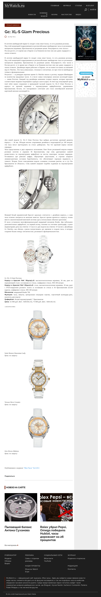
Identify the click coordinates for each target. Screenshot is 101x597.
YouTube (47, 561)
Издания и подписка (76, 558)
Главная (55, 5)
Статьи (78, 5)
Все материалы (11, 545)
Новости (32, 14)
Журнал (67, 5)
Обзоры (54, 14)
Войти (93, 9)
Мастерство (66, 14)
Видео (78, 14)
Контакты (72, 569)
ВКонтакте (48, 558)
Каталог (90, 5)
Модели (8, 558)
